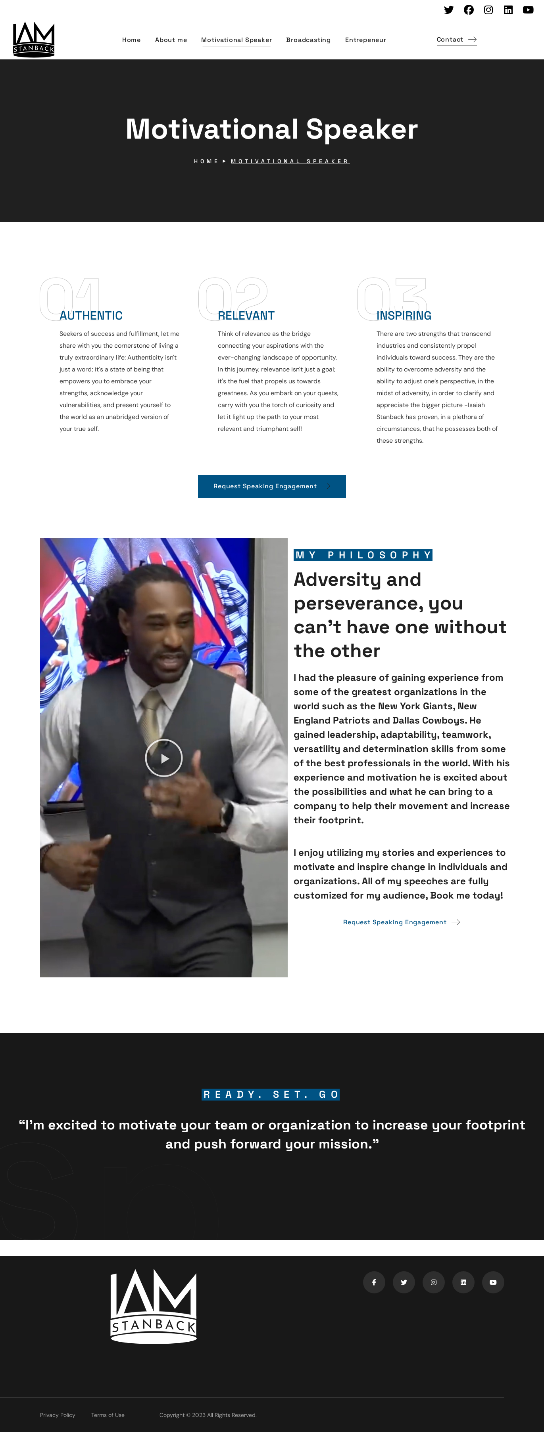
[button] (457, 40)
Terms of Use (108, 1415)
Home (207, 161)
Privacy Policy (57, 1415)
